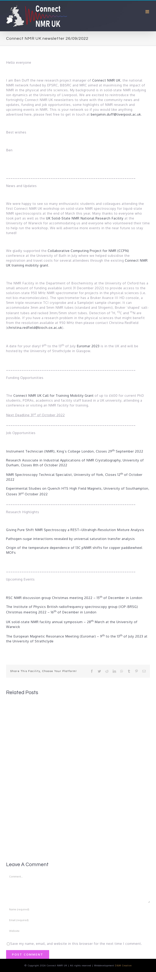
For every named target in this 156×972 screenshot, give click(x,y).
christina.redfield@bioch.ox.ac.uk (34, 328)
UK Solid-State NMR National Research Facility (85, 218)
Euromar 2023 (88, 346)
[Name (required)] (78, 909)
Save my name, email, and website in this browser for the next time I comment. (76, 944)
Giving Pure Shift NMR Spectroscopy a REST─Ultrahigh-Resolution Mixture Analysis (75, 530)
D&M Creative (123, 965)
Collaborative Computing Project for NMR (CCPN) (88, 251)
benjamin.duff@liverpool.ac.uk (116, 114)
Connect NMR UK (106, 80)
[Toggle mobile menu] (147, 12)
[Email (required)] (78, 920)
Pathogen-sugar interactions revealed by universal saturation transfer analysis (70, 539)
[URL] (78, 930)
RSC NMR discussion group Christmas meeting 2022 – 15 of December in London (74, 598)
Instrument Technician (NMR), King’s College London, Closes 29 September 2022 (74, 451)
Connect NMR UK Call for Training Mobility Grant (53, 396)
